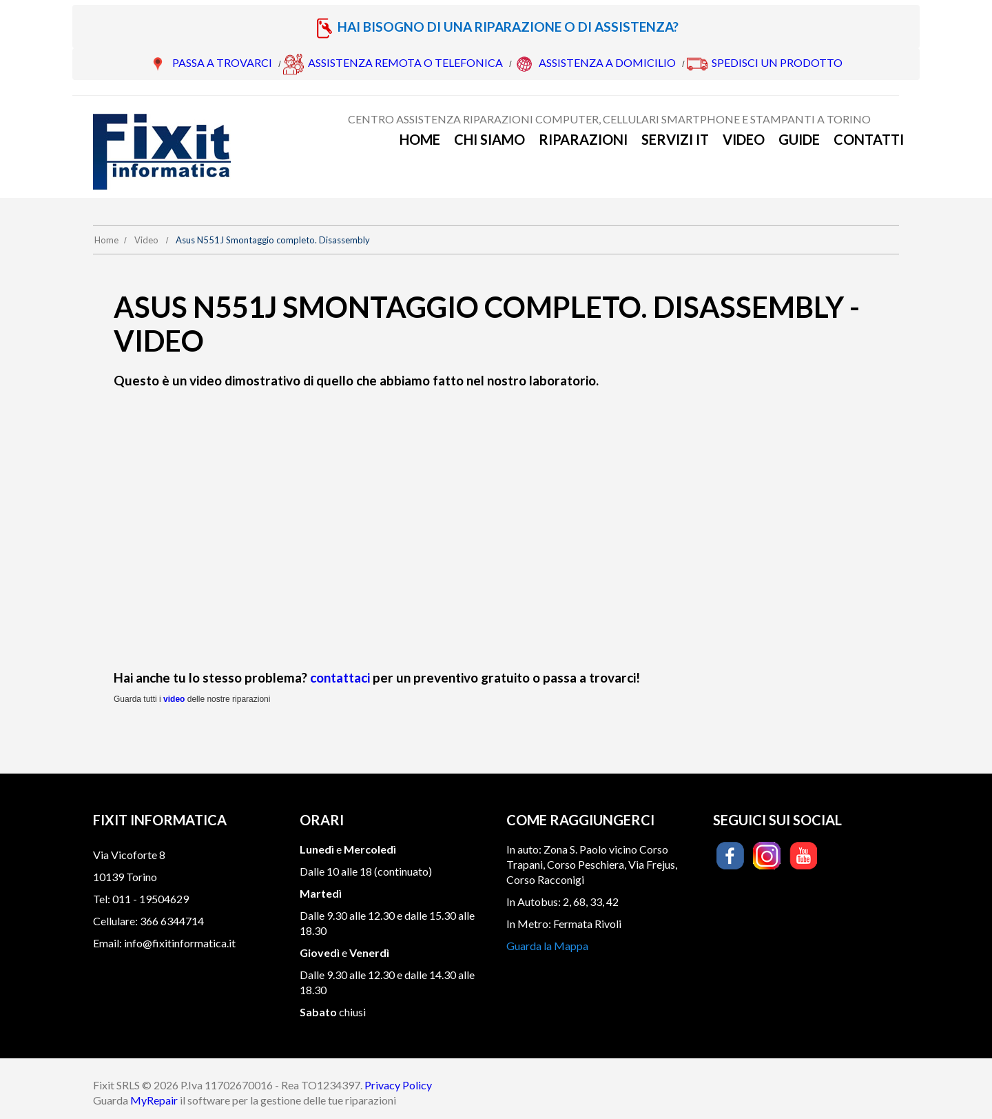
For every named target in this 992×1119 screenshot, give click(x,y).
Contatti (869, 139)
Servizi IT (675, 139)
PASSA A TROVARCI (222, 62)
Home (420, 139)
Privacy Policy (398, 1084)
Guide (799, 139)
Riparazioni (583, 139)
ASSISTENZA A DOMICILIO (607, 62)
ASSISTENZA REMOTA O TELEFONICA (405, 62)
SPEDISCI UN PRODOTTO (777, 62)
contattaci (340, 677)
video (174, 699)
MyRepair (154, 1100)
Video (744, 139)
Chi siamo (489, 139)
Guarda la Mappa (547, 945)
